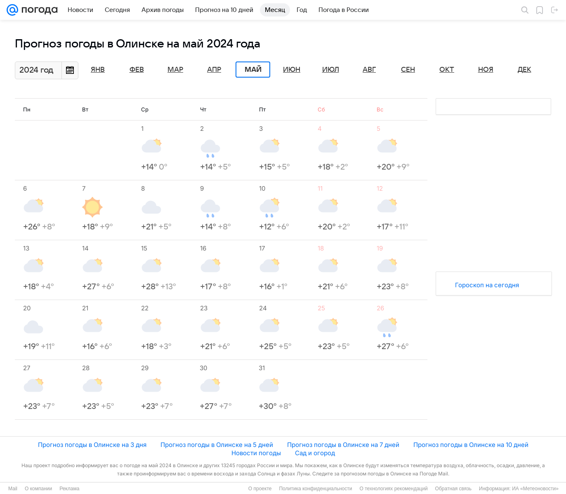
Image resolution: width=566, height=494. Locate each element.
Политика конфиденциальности (315, 489)
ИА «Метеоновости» (535, 489)
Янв (98, 69)
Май (253, 69)
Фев (137, 69)
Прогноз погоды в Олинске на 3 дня (92, 445)
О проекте (260, 489)
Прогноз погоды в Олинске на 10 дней (470, 445)
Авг (369, 69)
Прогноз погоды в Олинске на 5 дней (216, 445)
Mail (12, 489)
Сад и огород (315, 453)
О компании (38, 489)
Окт (446, 69)
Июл (330, 69)
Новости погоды (256, 453)
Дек (524, 69)
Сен (408, 69)
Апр (214, 69)
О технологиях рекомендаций (393, 489)
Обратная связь (453, 489)
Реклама (69, 489)
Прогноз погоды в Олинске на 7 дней (343, 445)
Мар (175, 69)
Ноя (485, 69)
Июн (291, 69)
